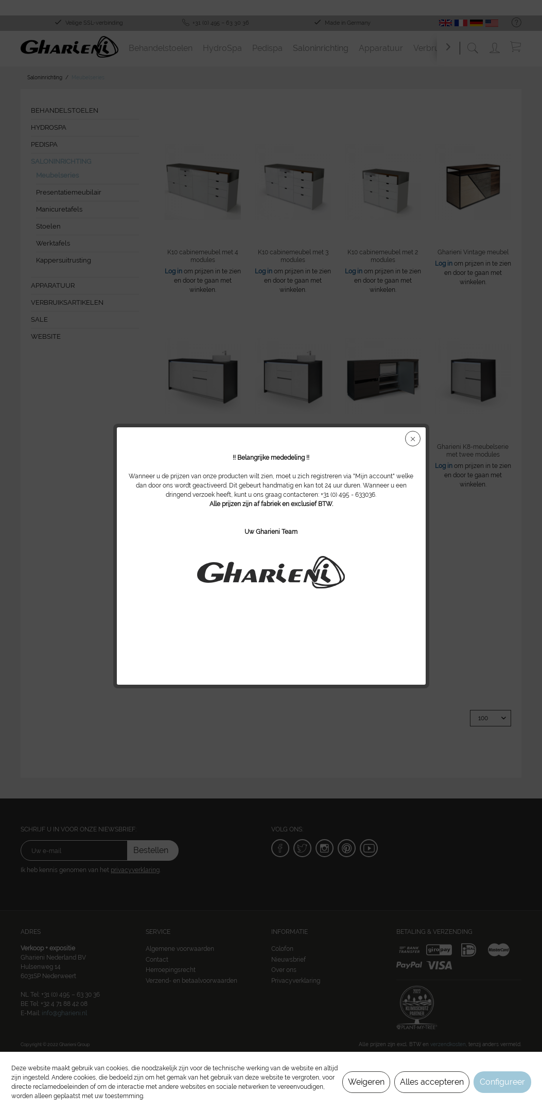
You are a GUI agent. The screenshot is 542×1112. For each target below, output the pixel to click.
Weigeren (366, 1082)
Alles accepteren (432, 1082)
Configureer (502, 1082)
